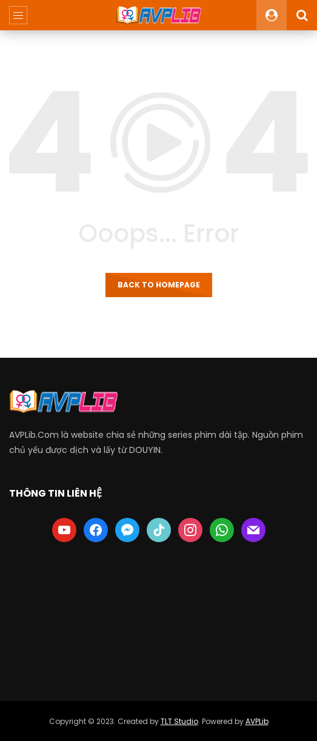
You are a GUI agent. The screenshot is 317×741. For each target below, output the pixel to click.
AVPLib (257, 721)
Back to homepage (159, 285)
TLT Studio (179, 721)
